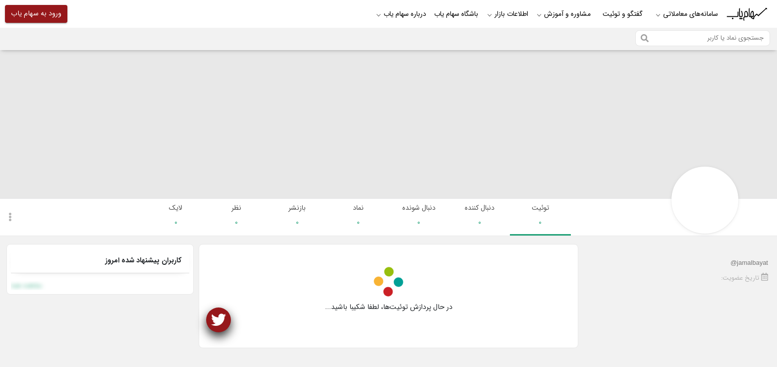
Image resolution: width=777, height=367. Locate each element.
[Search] (702, 38)
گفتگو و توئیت (623, 13)
